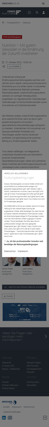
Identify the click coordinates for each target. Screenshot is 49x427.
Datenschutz (10, 251)
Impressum (23, 251)
